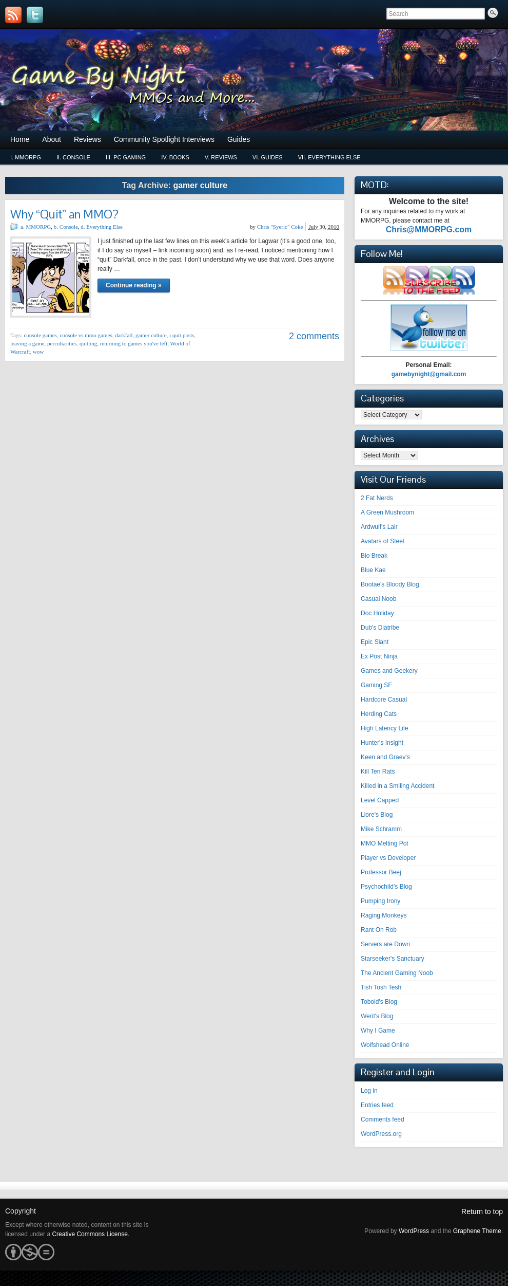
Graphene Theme (477, 1231)
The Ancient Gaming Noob (397, 973)
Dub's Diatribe (380, 627)
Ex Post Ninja (379, 656)
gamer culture (151, 335)
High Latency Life (384, 728)
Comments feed (382, 1119)
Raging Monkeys (383, 915)
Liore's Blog (377, 814)
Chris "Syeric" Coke (280, 227)
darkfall (123, 335)
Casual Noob (378, 598)
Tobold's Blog (379, 1001)
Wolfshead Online (385, 1045)
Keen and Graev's (385, 757)
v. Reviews (221, 157)
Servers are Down (385, 944)
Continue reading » (134, 285)
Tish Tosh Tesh (381, 987)
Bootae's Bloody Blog (390, 584)
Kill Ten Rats (378, 771)
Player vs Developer (388, 857)
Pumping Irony (380, 901)
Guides (238, 139)
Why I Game (378, 1030)
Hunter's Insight (382, 742)
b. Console (66, 227)
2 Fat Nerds (377, 498)
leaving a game (27, 343)
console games (40, 335)
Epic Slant (374, 642)
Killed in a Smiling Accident (397, 785)
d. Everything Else (102, 227)
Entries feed (377, 1105)
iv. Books (175, 157)
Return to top (482, 1211)
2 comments (314, 336)
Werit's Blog (377, 1016)
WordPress (414, 1231)
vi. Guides (267, 157)
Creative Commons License (89, 1234)
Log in (369, 1090)
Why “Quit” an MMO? (64, 214)
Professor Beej (381, 872)
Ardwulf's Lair (379, 526)
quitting (88, 343)
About (51, 139)
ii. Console (73, 157)
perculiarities (61, 343)
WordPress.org (381, 1133)
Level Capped (380, 800)
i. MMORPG (25, 157)
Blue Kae (373, 570)
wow (38, 351)
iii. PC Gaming (126, 157)
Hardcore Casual (384, 699)
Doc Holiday (377, 613)
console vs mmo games (86, 335)
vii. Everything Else (329, 157)
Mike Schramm (381, 829)
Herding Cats (379, 714)
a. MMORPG (36, 227)
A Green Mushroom (387, 512)
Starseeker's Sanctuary (392, 958)
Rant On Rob (379, 929)
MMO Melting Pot (384, 843)
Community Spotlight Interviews (164, 139)
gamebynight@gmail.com (429, 374)
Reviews (87, 139)
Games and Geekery (389, 670)
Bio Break (374, 555)
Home (19, 139)
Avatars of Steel (382, 541)
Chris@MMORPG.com (429, 229)
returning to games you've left (134, 343)
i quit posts (181, 335)
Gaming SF (376, 685)
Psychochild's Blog (386, 886)
